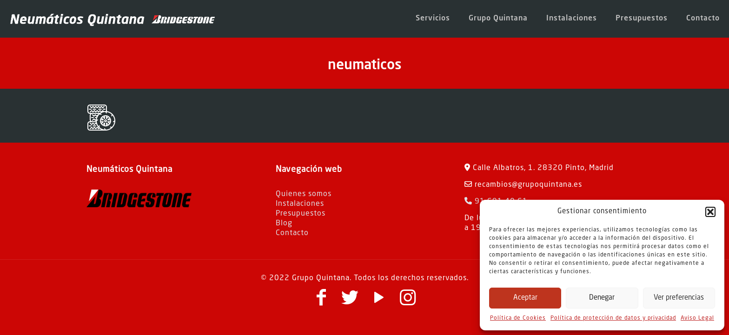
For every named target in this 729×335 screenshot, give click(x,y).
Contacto (292, 233)
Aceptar (525, 298)
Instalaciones (300, 204)
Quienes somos (303, 194)
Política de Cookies (518, 318)
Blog (284, 223)
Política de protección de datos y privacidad (613, 318)
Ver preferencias (679, 298)
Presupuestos (300, 213)
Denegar (602, 298)
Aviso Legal (697, 318)
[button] (710, 212)
